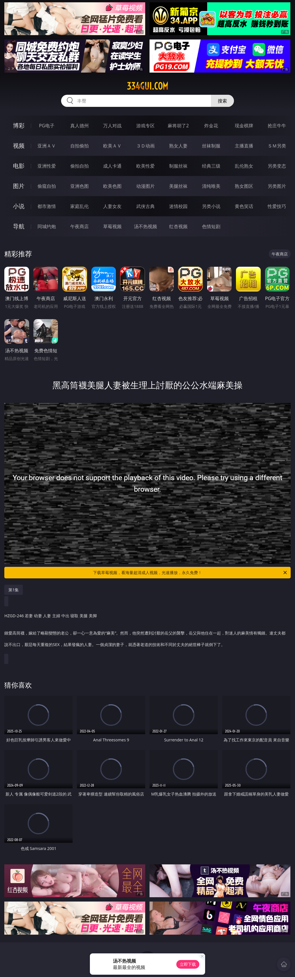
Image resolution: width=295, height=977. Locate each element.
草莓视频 (112, 226)
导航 (18, 226)
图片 (18, 186)
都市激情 (46, 206)
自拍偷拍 (79, 146)
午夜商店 (79, 226)
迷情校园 (178, 206)
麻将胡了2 (178, 125)
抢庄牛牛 (277, 125)
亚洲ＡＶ (46, 146)
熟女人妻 (178, 146)
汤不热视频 (145, 226)
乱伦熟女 (244, 166)
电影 (18, 166)
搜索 (222, 101)
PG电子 (46, 125)
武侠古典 (145, 206)
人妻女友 (112, 206)
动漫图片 (145, 186)
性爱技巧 (277, 206)
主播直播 (244, 146)
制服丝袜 (178, 166)
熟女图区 (244, 186)
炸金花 (211, 125)
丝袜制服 (211, 146)
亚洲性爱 (46, 166)
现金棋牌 (244, 125)
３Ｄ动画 (145, 146)
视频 (18, 145)
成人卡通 (112, 166)
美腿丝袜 (178, 186)
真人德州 (79, 125)
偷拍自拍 (79, 166)
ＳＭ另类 (277, 146)
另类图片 (277, 186)
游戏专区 (145, 125)
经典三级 (211, 166)
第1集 (13, 589)
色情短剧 (211, 226)
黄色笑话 (244, 206)
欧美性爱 (145, 166)
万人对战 (112, 125)
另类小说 (211, 206)
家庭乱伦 (79, 206)
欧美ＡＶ (112, 146)
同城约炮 (46, 226)
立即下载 (188, 964)
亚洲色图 (79, 186)
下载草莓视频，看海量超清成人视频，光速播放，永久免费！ (190, 572)
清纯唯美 (211, 186)
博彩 (18, 125)
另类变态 (277, 166)
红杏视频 (178, 226)
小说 (18, 206)
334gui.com (147, 86)
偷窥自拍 (46, 186)
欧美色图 (112, 186)
